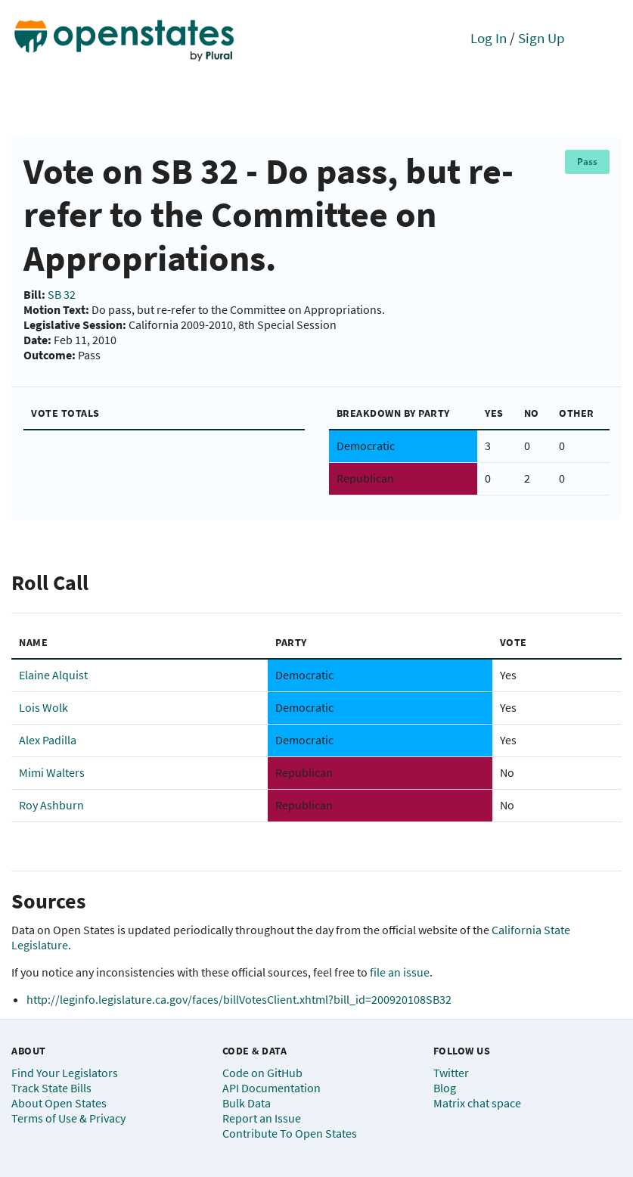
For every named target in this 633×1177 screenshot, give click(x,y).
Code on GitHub (262, 1072)
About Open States (59, 1102)
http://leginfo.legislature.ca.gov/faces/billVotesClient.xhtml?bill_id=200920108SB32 (238, 999)
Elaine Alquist (53, 674)
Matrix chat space (477, 1102)
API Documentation (271, 1087)
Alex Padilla (47, 739)
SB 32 (62, 294)
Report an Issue (261, 1118)
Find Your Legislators (64, 1072)
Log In (488, 38)
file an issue (400, 972)
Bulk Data (246, 1102)
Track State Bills (51, 1087)
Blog (444, 1087)
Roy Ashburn (51, 804)
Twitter (451, 1072)
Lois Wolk (43, 707)
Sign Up (541, 38)
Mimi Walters (52, 772)
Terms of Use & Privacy (68, 1118)
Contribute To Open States (289, 1133)
